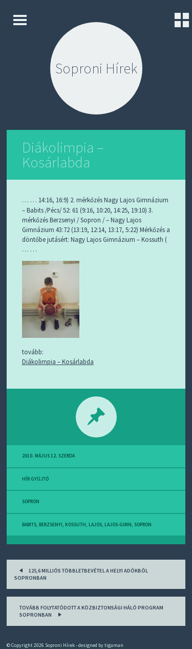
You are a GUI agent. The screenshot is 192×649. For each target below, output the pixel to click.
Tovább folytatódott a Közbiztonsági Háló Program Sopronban (91, 611)
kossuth (75, 525)
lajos (95, 525)
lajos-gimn (118, 525)
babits (29, 525)
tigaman (113, 645)
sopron (30, 502)
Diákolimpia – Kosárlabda (63, 154)
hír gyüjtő (35, 479)
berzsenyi (50, 525)
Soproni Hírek (96, 68)
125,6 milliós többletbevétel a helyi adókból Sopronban (81, 573)
